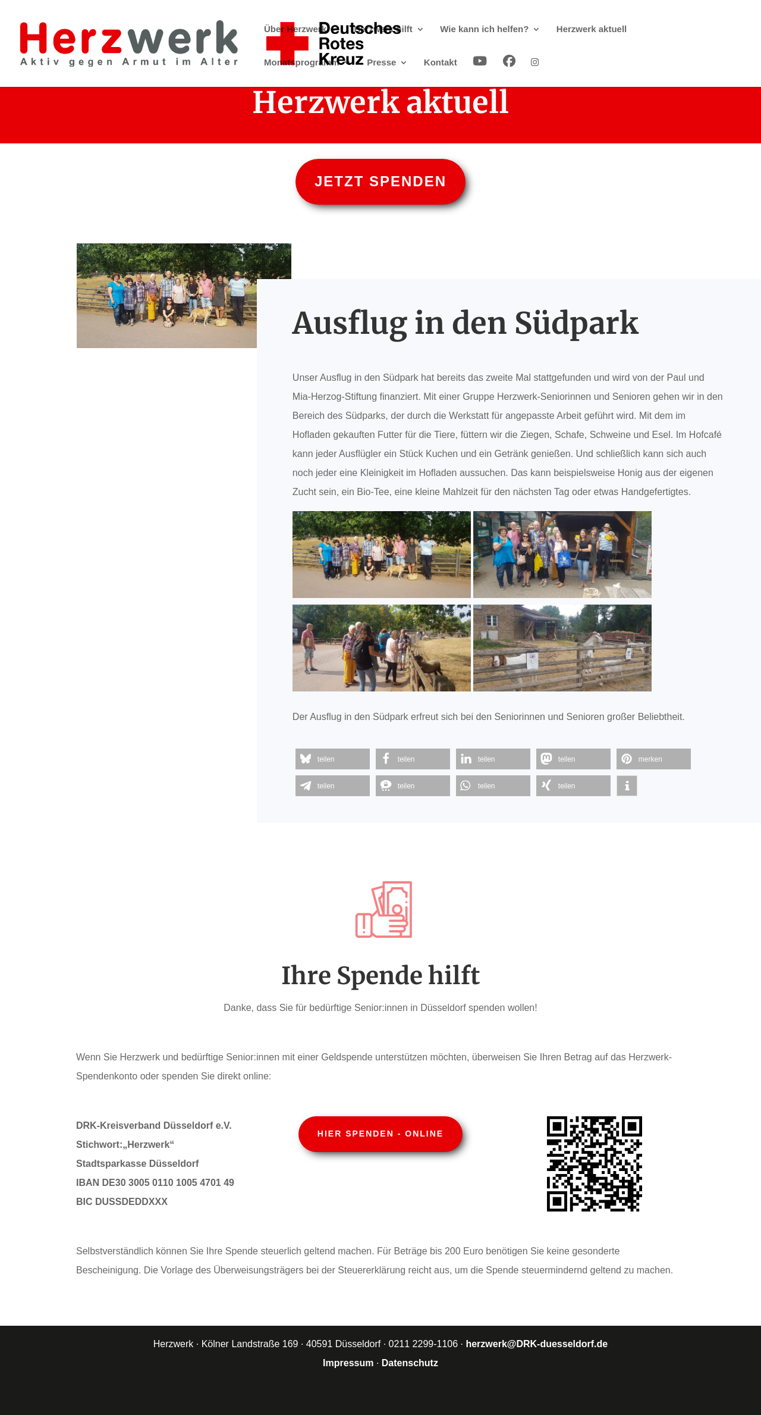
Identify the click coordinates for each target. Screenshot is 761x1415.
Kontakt (440, 62)
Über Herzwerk (295, 29)
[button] (332, 759)
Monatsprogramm (301, 62)
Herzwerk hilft (383, 29)
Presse (381, 62)
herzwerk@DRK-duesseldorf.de (537, 1344)
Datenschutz (410, 1363)
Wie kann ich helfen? (484, 29)
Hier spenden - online (380, 1133)
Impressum (348, 1363)
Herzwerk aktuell (591, 29)
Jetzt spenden (380, 181)
